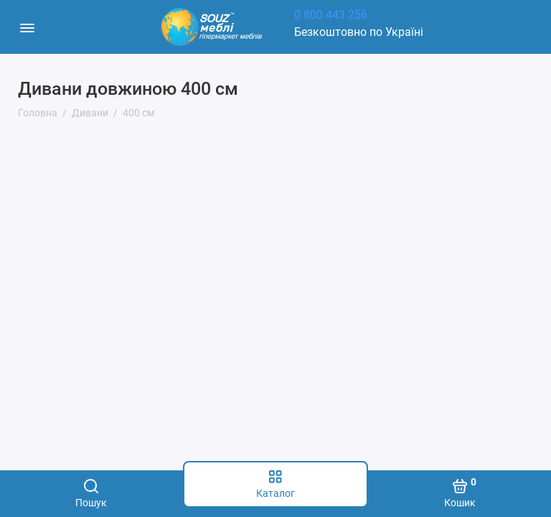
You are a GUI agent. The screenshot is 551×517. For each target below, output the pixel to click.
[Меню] (27, 27)
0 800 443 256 (330, 15)
